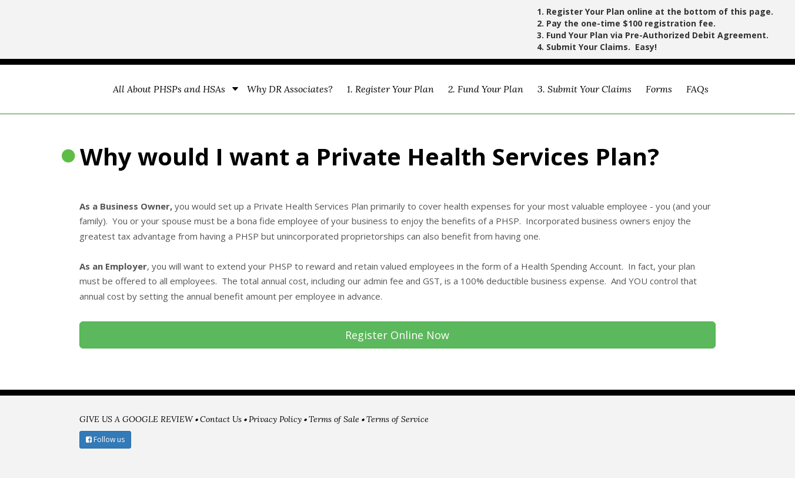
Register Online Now (397, 335)
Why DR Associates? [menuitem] (290, 89)
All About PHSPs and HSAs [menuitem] (169, 89)
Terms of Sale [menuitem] (334, 419)
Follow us (105, 439)
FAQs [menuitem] (697, 89)
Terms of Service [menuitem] (397, 419)
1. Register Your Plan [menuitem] (390, 89)
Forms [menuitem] (659, 89)
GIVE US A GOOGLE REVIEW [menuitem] (136, 419)
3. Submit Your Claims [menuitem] (584, 89)
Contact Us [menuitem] (221, 419)
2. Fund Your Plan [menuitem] (485, 89)
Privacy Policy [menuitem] (275, 419)
